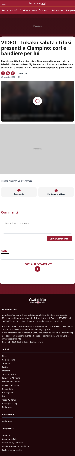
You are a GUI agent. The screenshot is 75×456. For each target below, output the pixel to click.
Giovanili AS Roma (10, 385)
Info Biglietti (7, 392)
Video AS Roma (30, 10)
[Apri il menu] (3, 3)
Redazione (7, 407)
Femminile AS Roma (11, 381)
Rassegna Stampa (10, 403)
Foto (4, 396)
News (4, 356)
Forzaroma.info (10, 10)
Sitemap (6, 435)
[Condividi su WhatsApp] (3, 73)
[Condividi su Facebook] (8, 73)
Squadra (6, 363)
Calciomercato (8, 359)
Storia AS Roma (9, 374)
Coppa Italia (7, 389)
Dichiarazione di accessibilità (15, 446)
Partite (5, 367)
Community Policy (10, 439)
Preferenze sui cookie (12, 450)
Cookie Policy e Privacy (12, 442)
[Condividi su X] (13, 73)
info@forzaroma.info (11, 338)
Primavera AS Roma (11, 378)
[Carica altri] (37, 269)
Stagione (6, 370)
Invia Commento (59, 238)
